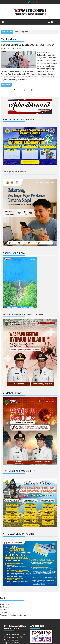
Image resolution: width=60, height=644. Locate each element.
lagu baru (21, 90)
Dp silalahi (18, 48)
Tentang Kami (5, 604)
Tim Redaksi (4, 607)
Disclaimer (4, 612)
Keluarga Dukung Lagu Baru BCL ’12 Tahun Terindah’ (27, 45)
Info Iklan (3, 610)
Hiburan (5, 90)
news (27, 90)
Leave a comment (39, 90)
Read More (6, 84)
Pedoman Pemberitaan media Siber (13, 615)
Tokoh (10, 90)
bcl (17, 90)
